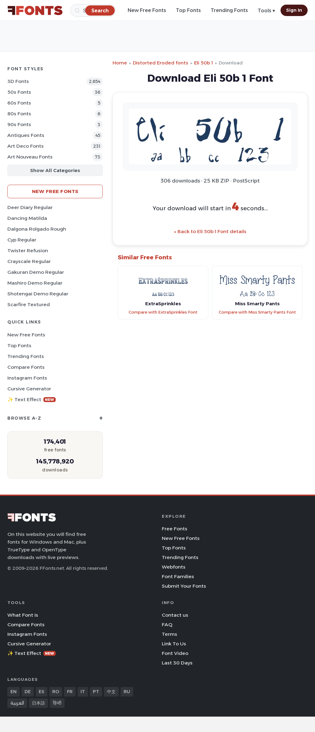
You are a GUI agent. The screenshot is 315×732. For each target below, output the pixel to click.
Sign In (294, 10)
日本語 (38, 703)
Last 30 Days (177, 663)
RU (127, 691)
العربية (17, 703)
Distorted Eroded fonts (160, 63)
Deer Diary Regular (30, 207)
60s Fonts (19, 103)
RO (55, 691)
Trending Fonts (229, 10)
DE (28, 691)
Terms (169, 634)
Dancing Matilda (27, 218)
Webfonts (173, 567)
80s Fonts (19, 114)
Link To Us (174, 644)
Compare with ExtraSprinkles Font (163, 312)
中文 (111, 691)
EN (13, 691)
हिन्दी (57, 703)
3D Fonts (18, 81)
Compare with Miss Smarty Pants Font (257, 312)
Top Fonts (188, 10)
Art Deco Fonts (25, 146)
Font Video (175, 653)
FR (70, 691)
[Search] (100, 10)
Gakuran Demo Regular (35, 272)
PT (96, 691)
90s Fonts (19, 124)
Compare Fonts (26, 367)
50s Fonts (19, 92)
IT (83, 691)
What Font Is (22, 615)
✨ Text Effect (31, 399)
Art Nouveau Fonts (30, 157)
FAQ (167, 624)
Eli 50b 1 (203, 63)
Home (120, 63)
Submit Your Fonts (184, 586)
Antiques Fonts (25, 135)
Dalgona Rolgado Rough (36, 229)
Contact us (175, 615)
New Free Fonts (147, 10)
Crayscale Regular (29, 261)
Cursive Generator (29, 389)
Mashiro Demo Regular (34, 283)
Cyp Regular (21, 240)
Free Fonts (174, 529)
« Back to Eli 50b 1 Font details (210, 231)
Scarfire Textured (28, 304)
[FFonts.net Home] (35, 10)
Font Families (178, 576)
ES (41, 691)
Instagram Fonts (27, 378)
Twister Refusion (27, 250)
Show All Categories (55, 170)
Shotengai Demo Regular (37, 294)
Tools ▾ (266, 11)
